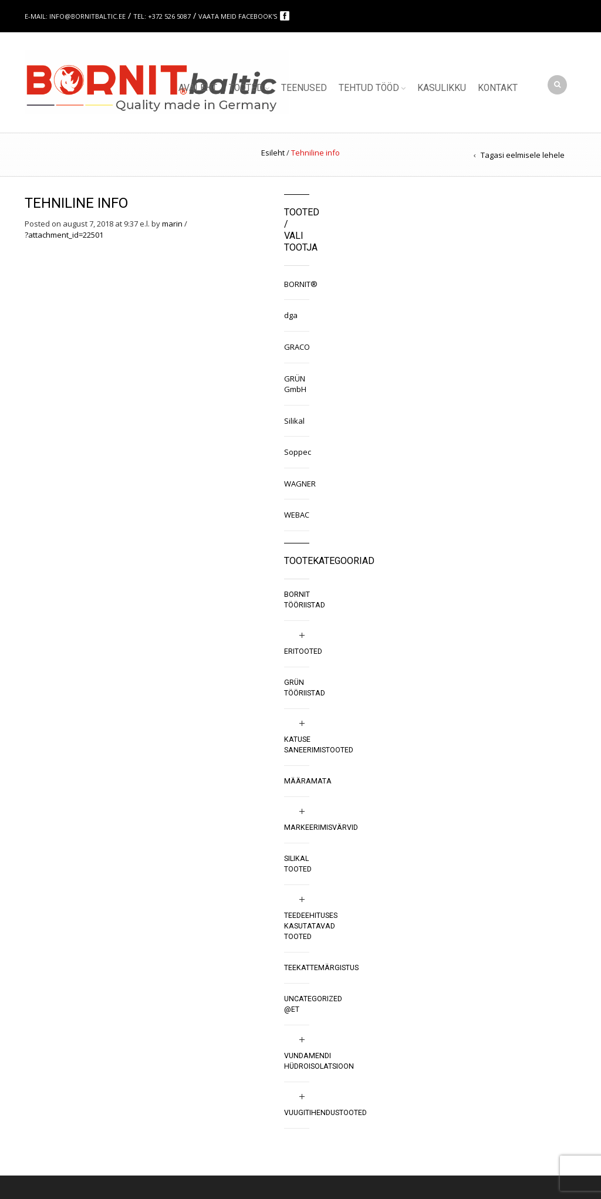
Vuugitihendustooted (325, 1113)
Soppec (296, 452)
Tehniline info (76, 203)
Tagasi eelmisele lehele (523, 155)
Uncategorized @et (313, 1004)
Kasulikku (441, 88)
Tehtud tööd (369, 88)
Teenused (304, 88)
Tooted (246, 88)
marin (172, 223)
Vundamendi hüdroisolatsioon (319, 1061)
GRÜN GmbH (295, 384)
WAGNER (296, 483)
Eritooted (303, 651)
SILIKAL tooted (298, 864)
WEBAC (296, 514)
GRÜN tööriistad (304, 687)
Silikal (294, 421)
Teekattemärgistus (321, 968)
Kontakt (498, 88)
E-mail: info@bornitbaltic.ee (75, 16)
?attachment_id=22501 (64, 234)
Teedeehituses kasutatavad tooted (310, 926)
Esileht (273, 152)
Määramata (308, 781)
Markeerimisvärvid (321, 827)
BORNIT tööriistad (304, 599)
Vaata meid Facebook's (238, 16)
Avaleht (197, 88)
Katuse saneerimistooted (318, 744)
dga (291, 315)
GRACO (296, 347)
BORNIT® (296, 284)
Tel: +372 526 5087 (162, 16)
